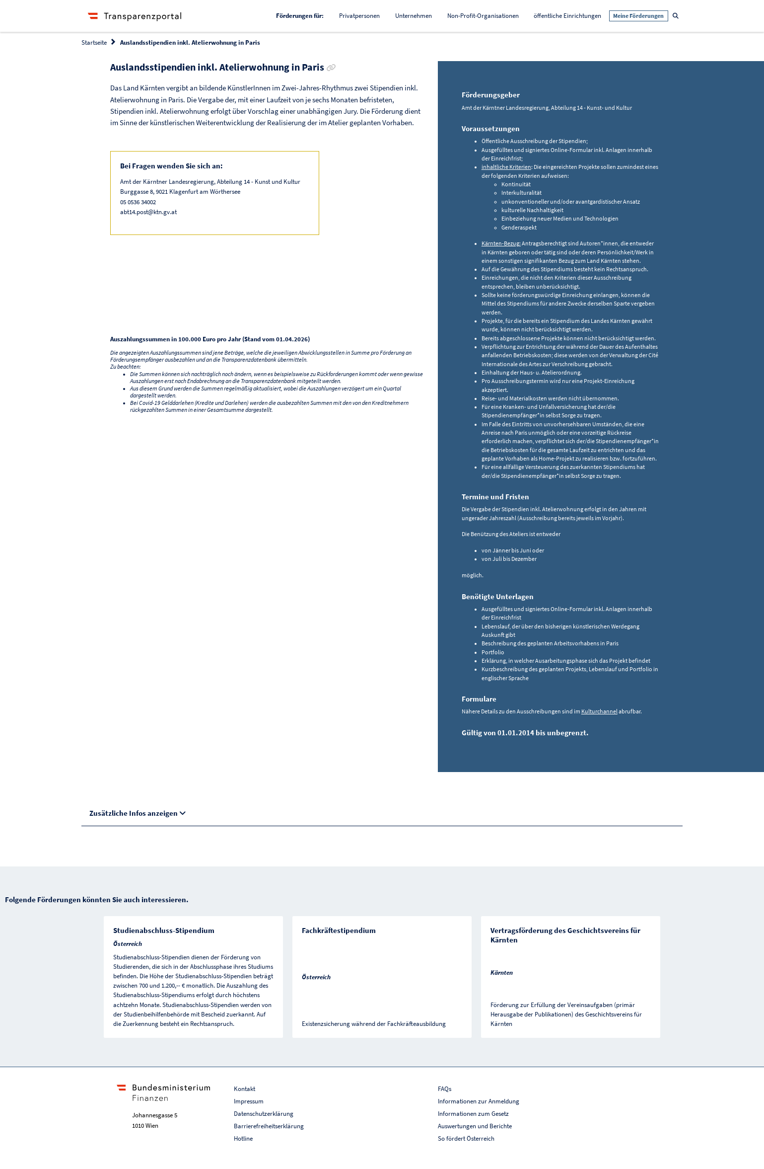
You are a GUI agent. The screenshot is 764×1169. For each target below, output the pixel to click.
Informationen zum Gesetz (473, 1113)
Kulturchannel (599, 711)
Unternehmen (413, 15)
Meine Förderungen (638, 15)
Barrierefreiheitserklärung (269, 1126)
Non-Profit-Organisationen (483, 15)
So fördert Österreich (466, 1138)
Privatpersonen (359, 15)
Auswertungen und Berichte (475, 1126)
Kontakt (244, 1089)
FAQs (444, 1089)
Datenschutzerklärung (263, 1113)
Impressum (249, 1101)
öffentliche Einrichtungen (567, 15)
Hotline (243, 1138)
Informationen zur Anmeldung (478, 1101)
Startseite (94, 42)
